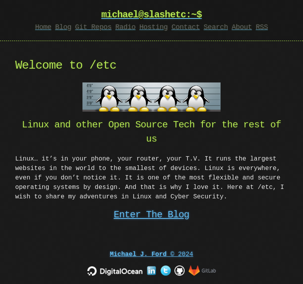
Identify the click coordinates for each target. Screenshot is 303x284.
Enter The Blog (151, 214)
